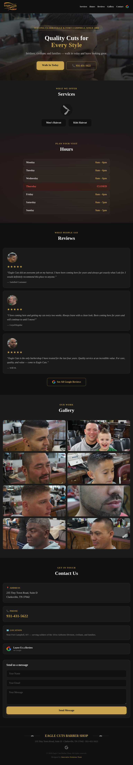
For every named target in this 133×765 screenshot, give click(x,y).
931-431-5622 (17, 616)
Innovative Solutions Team (71, 757)
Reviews (101, 6)
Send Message (66, 710)
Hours (92, 6)
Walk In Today (50, 65)
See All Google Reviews (66, 382)
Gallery (110, 6)
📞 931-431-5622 (81, 65)
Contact (119, 6)
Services (83, 6)
